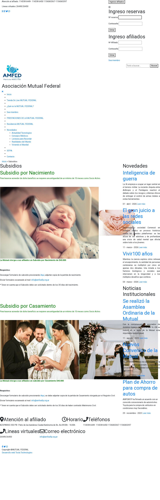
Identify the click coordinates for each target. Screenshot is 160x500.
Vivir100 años (138, 254)
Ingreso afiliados (116, 2)
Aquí (42, 275)
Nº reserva (113, 17)
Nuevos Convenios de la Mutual (140, 350)
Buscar (154, 66)
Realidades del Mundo (21, 142)
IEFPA (9, 150)
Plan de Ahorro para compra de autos (140, 388)
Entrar (111, 30)
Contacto (10, 156)
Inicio (9, 94)
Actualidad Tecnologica (22, 133)
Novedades (12, 130)
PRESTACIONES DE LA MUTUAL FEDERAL (25, 118)
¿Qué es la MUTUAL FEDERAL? (20, 106)
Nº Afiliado (113, 42)
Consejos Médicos (20, 136)
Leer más (141, 204)
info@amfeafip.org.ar (40, 280)
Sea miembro (114, 60)
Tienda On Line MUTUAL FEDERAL (21, 100)
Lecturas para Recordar (22, 139)
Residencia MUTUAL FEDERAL (20, 124)
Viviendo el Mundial (20, 145)
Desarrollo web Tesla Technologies (17, 452)
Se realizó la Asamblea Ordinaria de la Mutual (139, 310)
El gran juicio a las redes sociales (139, 216)
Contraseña (113, 23)
